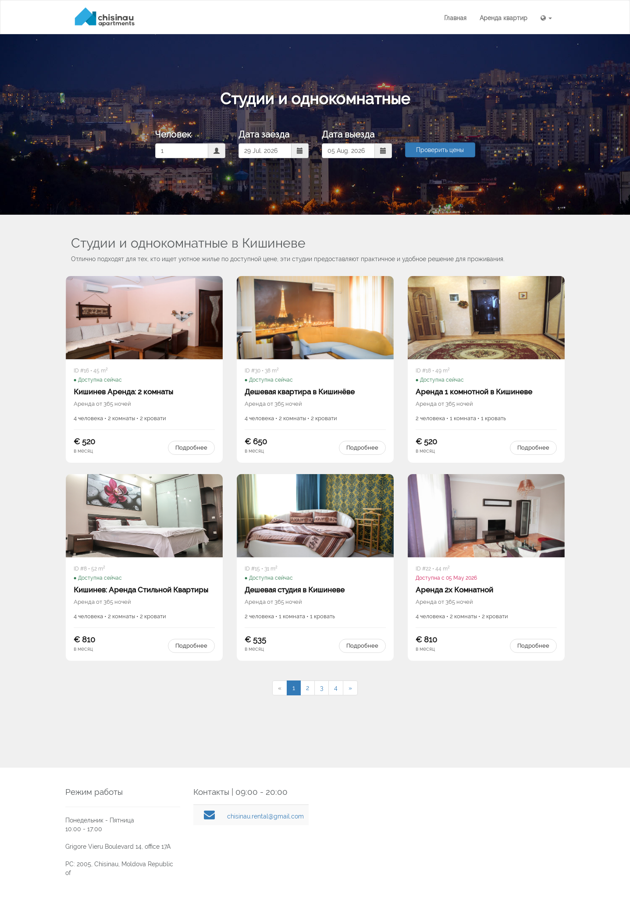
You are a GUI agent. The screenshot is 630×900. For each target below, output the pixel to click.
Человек (173, 134)
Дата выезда (348, 134)
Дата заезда (263, 134)
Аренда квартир (503, 17)
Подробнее (191, 447)
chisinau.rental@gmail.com (265, 816)
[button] (546, 18)
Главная (455, 17)
